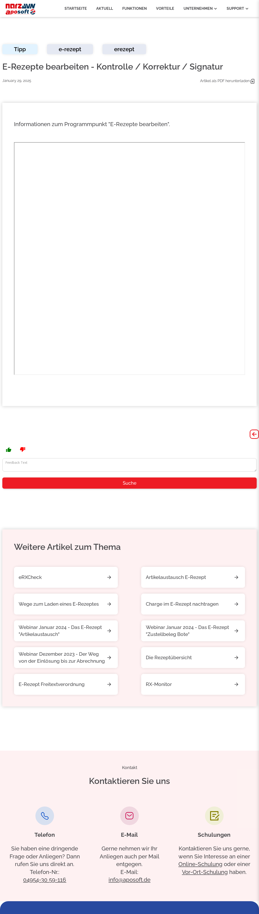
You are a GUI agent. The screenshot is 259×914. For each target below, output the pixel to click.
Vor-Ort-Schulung (205, 872)
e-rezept (70, 49)
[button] (200, 8)
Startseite (76, 8)
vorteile (165, 8)
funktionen (134, 8)
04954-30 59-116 (44, 879)
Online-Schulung (200, 864)
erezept (124, 49)
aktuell (104, 8)
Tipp (20, 49)
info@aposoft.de (129, 879)
